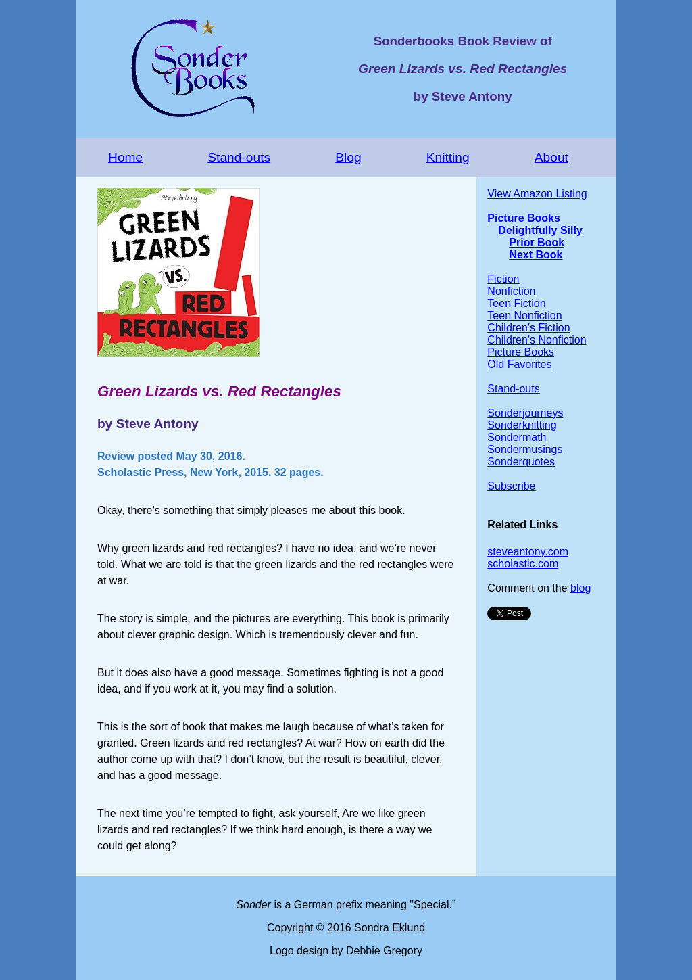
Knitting (448, 157)
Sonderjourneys (525, 413)
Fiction (503, 279)
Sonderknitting (521, 425)
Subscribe (511, 486)
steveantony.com (527, 551)
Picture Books (523, 218)
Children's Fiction (528, 327)
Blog (348, 157)
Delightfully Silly (540, 230)
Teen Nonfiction (524, 315)
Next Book (535, 254)
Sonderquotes (521, 461)
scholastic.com (522, 563)
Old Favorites (519, 364)
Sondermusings (524, 449)
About (551, 157)
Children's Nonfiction (536, 340)
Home (125, 157)
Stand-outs (238, 157)
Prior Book (536, 242)
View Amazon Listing (537, 194)
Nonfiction (511, 291)
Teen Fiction (516, 303)
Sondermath (516, 437)
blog (580, 588)
